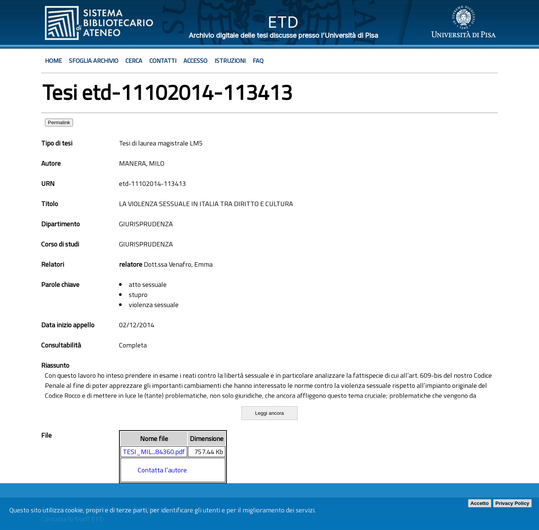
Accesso (195, 60)
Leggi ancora (269, 413)
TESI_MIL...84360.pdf (154, 452)
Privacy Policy (512, 503)
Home (53, 60)
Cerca (133, 60)
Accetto (480, 503)
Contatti (162, 60)
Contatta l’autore (162, 470)
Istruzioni (230, 60)
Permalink (59, 122)
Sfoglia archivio (93, 60)
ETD (283, 21)
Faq (258, 60)
